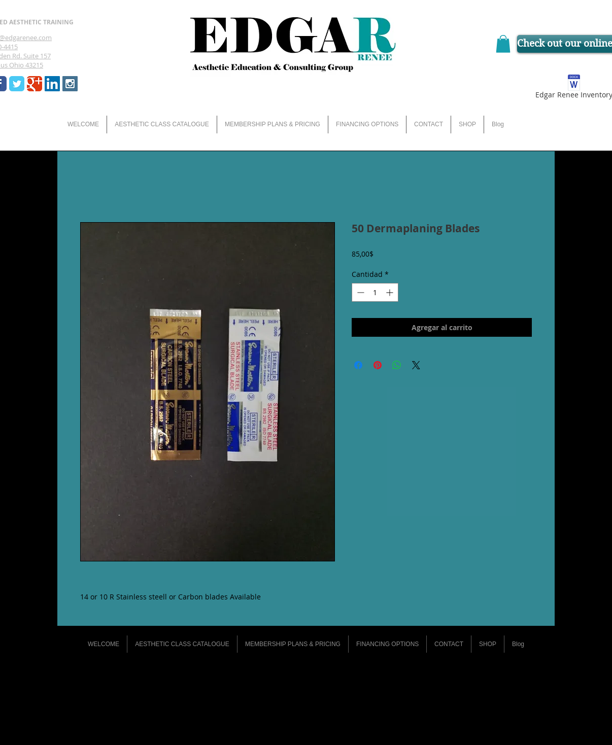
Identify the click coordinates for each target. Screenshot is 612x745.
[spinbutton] (375, 292)
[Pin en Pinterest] (377, 365)
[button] (503, 44)
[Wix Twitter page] (16, 83)
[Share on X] (416, 365)
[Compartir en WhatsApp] (397, 365)
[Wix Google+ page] (34, 83)
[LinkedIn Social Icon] (52, 83)
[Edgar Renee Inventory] (573, 88)
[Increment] (390, 292)
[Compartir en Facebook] (358, 365)
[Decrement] (359, 292)
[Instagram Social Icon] (70, 83)
